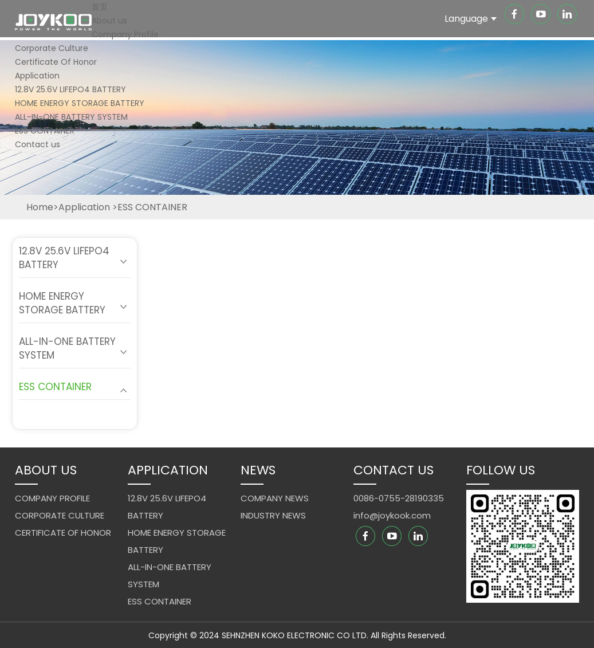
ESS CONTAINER (44, 130)
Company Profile (125, 34)
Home (39, 207)
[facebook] (515, 15)
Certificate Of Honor (56, 62)
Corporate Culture (51, 48)
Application (37, 75)
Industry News (273, 515)
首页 (100, 7)
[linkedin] (567, 15)
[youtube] (542, 15)
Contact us (37, 144)
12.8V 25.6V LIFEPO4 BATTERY (70, 89)
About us (109, 20)
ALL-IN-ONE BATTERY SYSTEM (71, 117)
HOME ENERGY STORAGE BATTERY (79, 103)
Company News (275, 498)
